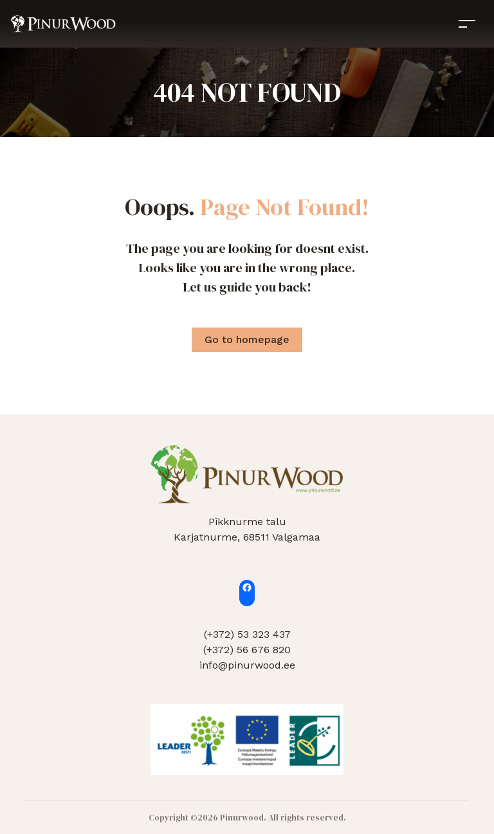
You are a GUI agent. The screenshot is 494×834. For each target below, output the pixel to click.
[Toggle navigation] (467, 23)
